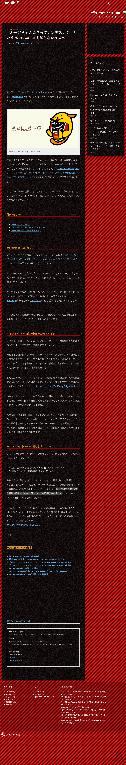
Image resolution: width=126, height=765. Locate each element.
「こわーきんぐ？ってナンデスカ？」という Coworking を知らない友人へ (40, 565)
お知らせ (9, 694)
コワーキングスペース (31, 642)
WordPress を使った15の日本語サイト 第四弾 (28, 574)
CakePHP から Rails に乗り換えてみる (75, 707)
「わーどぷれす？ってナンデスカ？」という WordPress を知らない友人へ (40, 562)
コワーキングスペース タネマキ (31, 92)
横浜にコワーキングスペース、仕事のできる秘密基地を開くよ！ (105, 109)
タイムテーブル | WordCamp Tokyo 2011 (55, 386)
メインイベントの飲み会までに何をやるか (28, 227)
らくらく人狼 (39, 694)
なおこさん (35, 300)
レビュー (9, 697)
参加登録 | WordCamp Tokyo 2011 (23, 525)
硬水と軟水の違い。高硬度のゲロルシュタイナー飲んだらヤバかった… (105, 84)
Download (10, 692)
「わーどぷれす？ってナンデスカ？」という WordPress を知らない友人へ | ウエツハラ (42, 259)
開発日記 (9, 702)
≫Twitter (12, 657)
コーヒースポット (16, 645)
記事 (17, 43)
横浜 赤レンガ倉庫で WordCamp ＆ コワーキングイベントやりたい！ (38, 559)
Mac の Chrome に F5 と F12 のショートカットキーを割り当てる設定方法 (105, 146)
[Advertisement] (43, 66)
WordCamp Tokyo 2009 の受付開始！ (25, 556)
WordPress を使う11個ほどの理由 (23, 568)
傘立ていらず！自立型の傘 (102, 120)
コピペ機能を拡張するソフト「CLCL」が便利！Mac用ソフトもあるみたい (105, 131)
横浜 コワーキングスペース (45, 697)
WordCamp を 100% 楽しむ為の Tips (26, 231)
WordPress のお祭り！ (20, 225)
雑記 (7, 705)
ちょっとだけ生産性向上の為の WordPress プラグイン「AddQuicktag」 (39, 571)
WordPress (24, 43)
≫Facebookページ (15, 660)
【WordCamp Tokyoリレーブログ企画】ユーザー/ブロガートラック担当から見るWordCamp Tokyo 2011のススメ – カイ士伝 (43, 172)
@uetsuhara (17, 96)
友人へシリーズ (34, 43)
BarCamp (11, 300)
